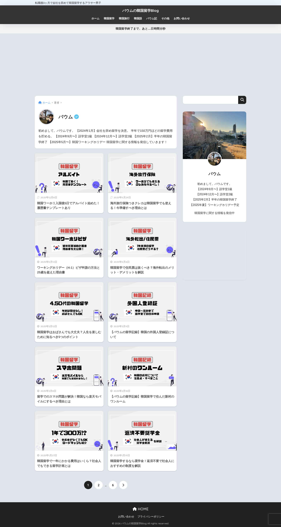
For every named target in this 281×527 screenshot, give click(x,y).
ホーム (95, 18)
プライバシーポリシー (150, 516)
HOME (141, 509)
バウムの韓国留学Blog (140, 10)
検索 (242, 100)
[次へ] (123, 485)
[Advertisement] (140, 64)
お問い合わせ (126, 516)
